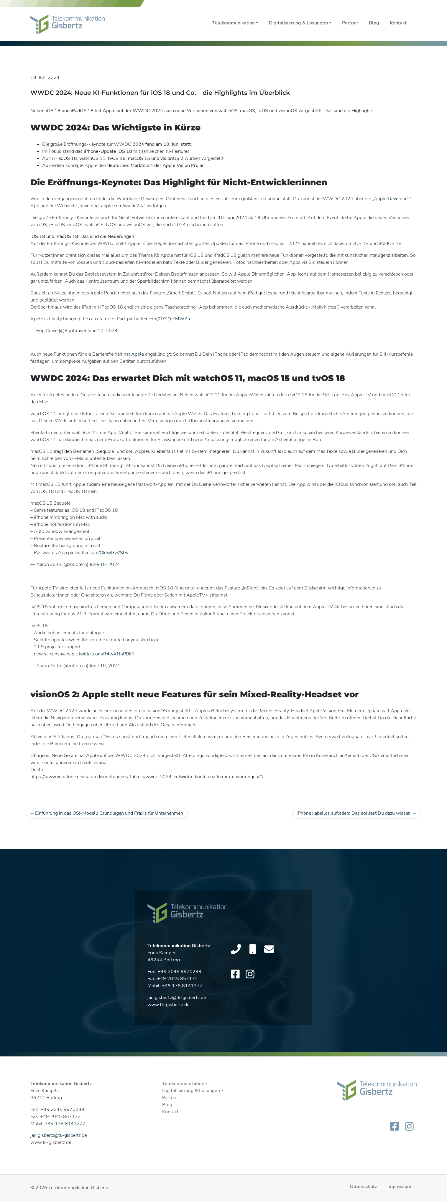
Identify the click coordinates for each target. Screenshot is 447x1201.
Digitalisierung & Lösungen (298, 23)
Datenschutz (363, 1186)
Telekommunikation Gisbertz (78, 1188)
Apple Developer (391, 199)
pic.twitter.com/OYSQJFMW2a (158, 319)
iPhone (251, 243)
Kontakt (398, 23)
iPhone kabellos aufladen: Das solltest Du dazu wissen (354, 813)
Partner (350, 23)
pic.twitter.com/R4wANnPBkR (103, 654)
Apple (137, 354)
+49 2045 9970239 (179, 974)
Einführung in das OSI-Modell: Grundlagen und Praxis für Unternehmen (109, 813)
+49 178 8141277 (182, 988)
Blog (374, 23)
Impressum (399, 1186)
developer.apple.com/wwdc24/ (112, 206)
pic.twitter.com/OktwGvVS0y (98, 552)
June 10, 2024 (102, 330)
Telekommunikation (233, 23)
